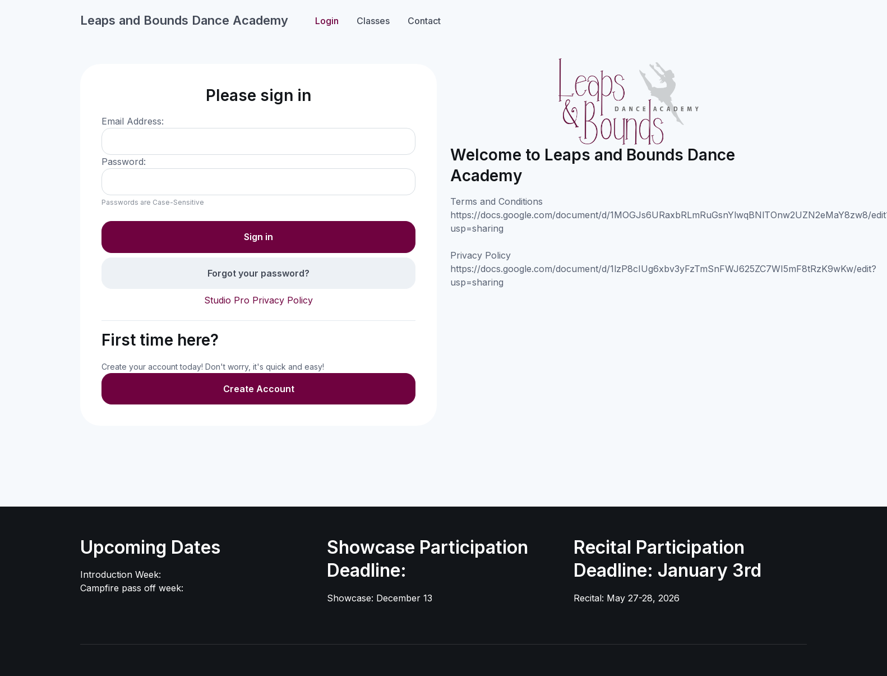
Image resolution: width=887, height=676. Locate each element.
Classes (373, 20)
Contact (424, 20)
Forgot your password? (258, 273)
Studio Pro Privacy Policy (258, 300)
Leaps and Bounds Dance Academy (184, 20)
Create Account (258, 388)
